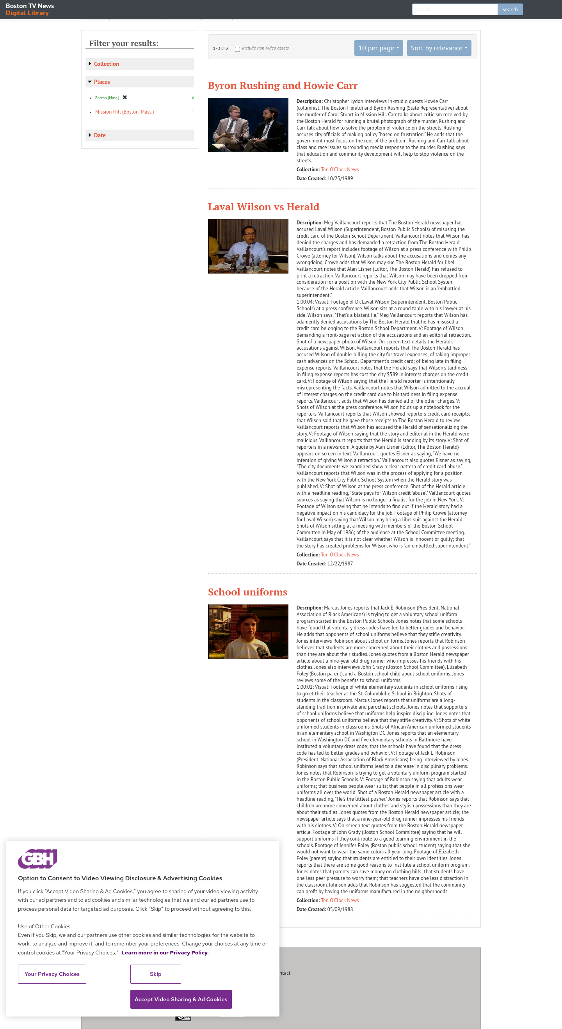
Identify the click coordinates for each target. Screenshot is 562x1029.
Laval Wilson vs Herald (264, 206)
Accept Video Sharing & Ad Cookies (181, 999)
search (510, 9)
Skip (156, 973)
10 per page (376, 47)
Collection (106, 64)
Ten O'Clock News (340, 169)
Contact (282, 973)
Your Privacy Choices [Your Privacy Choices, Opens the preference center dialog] (52, 973)
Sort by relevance (436, 47)
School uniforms (248, 591)
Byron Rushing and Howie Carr (283, 85)
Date (100, 135)
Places (102, 81)
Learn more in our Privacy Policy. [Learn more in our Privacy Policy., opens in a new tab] (165, 952)
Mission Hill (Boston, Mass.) (124, 111)
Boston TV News (30, 8)
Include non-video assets (265, 48)
